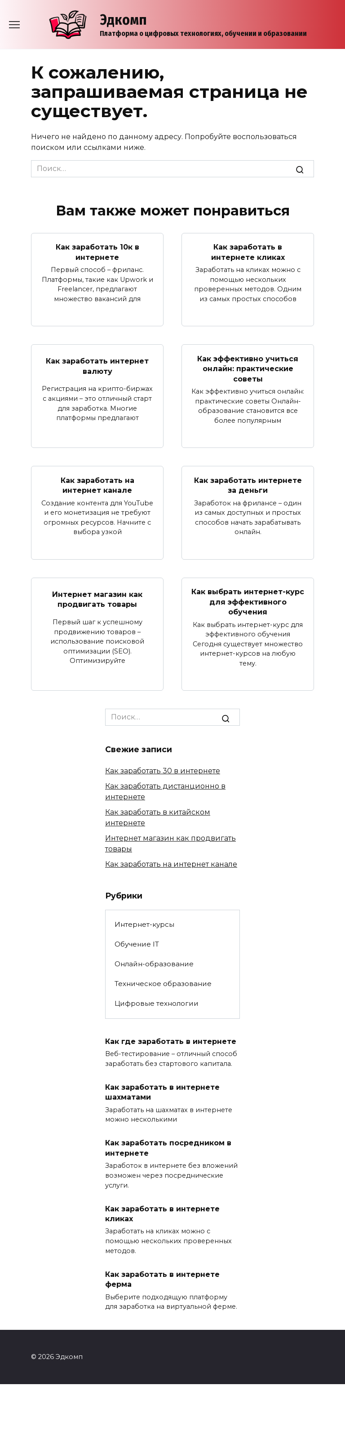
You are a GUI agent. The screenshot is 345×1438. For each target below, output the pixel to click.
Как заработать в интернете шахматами (162, 1092)
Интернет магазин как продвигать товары (97, 599)
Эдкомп (123, 19)
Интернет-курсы (144, 924)
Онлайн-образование (154, 964)
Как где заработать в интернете (170, 1041)
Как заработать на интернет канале (97, 485)
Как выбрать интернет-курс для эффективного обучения (247, 601)
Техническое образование (163, 983)
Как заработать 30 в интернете (162, 771)
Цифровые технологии (157, 1003)
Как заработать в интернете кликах (248, 252)
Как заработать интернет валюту (97, 366)
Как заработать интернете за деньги (248, 485)
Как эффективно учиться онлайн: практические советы (247, 368)
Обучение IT (137, 944)
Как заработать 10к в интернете (97, 252)
